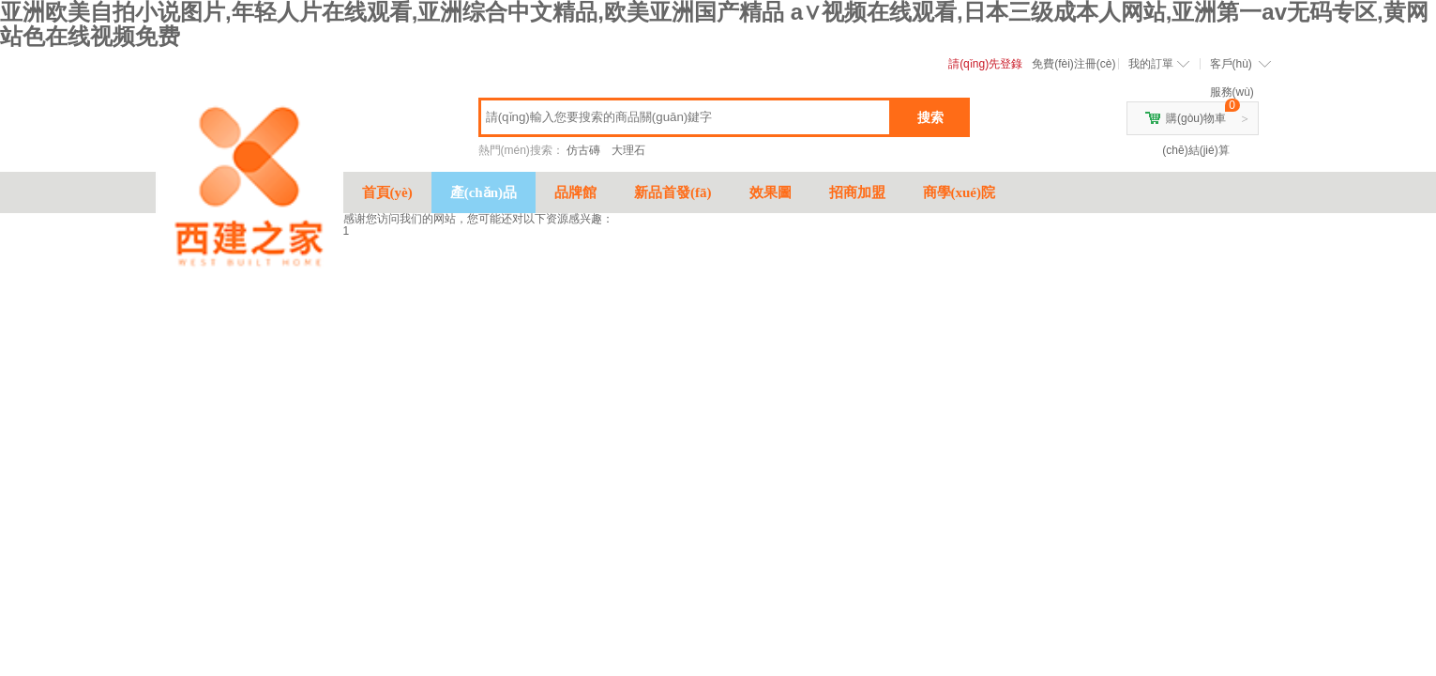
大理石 (628, 150)
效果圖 (770, 192)
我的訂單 (1150, 63)
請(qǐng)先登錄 (985, 63)
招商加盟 (857, 192)
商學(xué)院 (959, 192)
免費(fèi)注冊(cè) (1073, 63)
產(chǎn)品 (483, 192)
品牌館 (575, 192)
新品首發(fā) (673, 192)
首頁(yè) (387, 192)
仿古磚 (583, 150)
